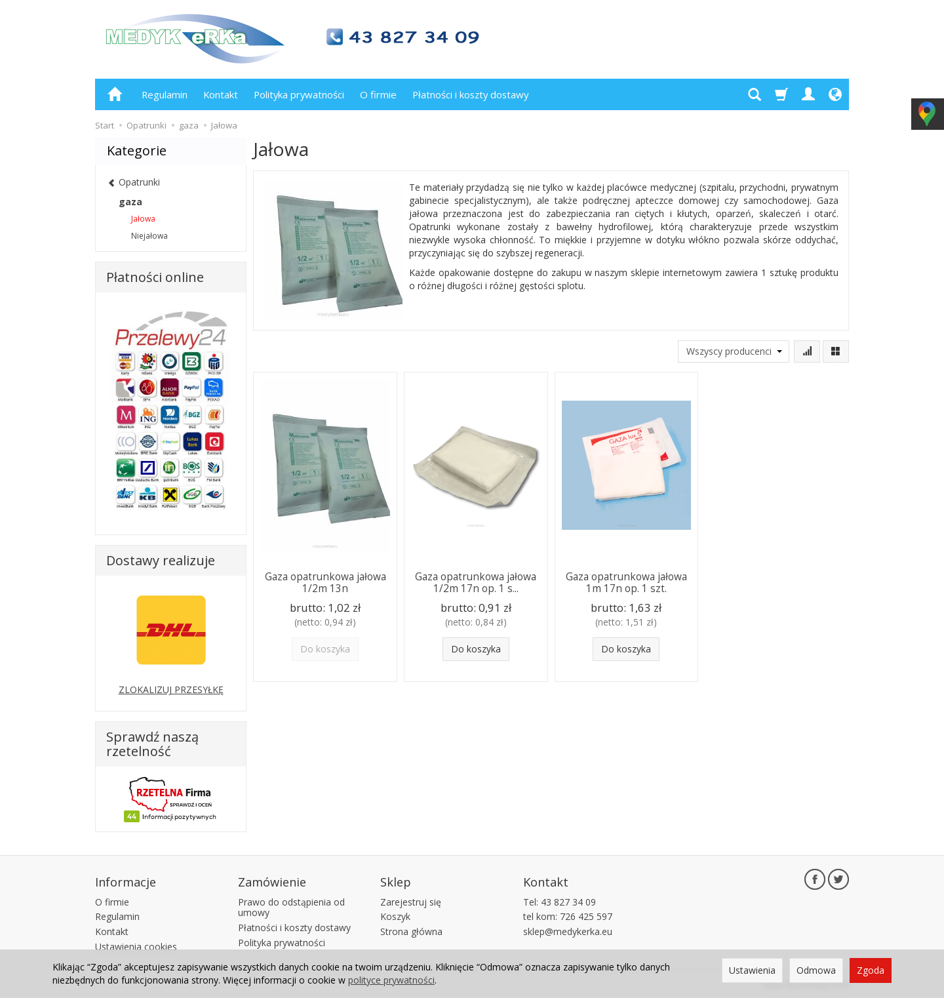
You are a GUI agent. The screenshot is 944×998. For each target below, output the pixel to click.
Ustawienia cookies (136, 946)
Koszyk (395, 916)
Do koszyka (476, 649)
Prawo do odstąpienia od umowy (291, 907)
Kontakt (220, 94)
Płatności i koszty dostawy (470, 94)
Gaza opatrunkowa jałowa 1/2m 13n (325, 582)
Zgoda (870, 970)
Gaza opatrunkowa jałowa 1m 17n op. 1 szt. (626, 582)
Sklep (395, 881)
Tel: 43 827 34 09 (559, 902)
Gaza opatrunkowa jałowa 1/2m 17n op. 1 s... (475, 582)
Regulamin (164, 94)
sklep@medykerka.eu (567, 931)
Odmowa (816, 970)
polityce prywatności (391, 980)
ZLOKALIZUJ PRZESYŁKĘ (171, 689)
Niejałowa (149, 235)
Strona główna (411, 931)
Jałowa (143, 218)
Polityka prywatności (299, 94)
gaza (130, 201)
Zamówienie (272, 881)
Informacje (125, 881)
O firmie (378, 94)
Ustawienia (752, 970)
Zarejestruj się (410, 902)
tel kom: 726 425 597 (567, 916)
